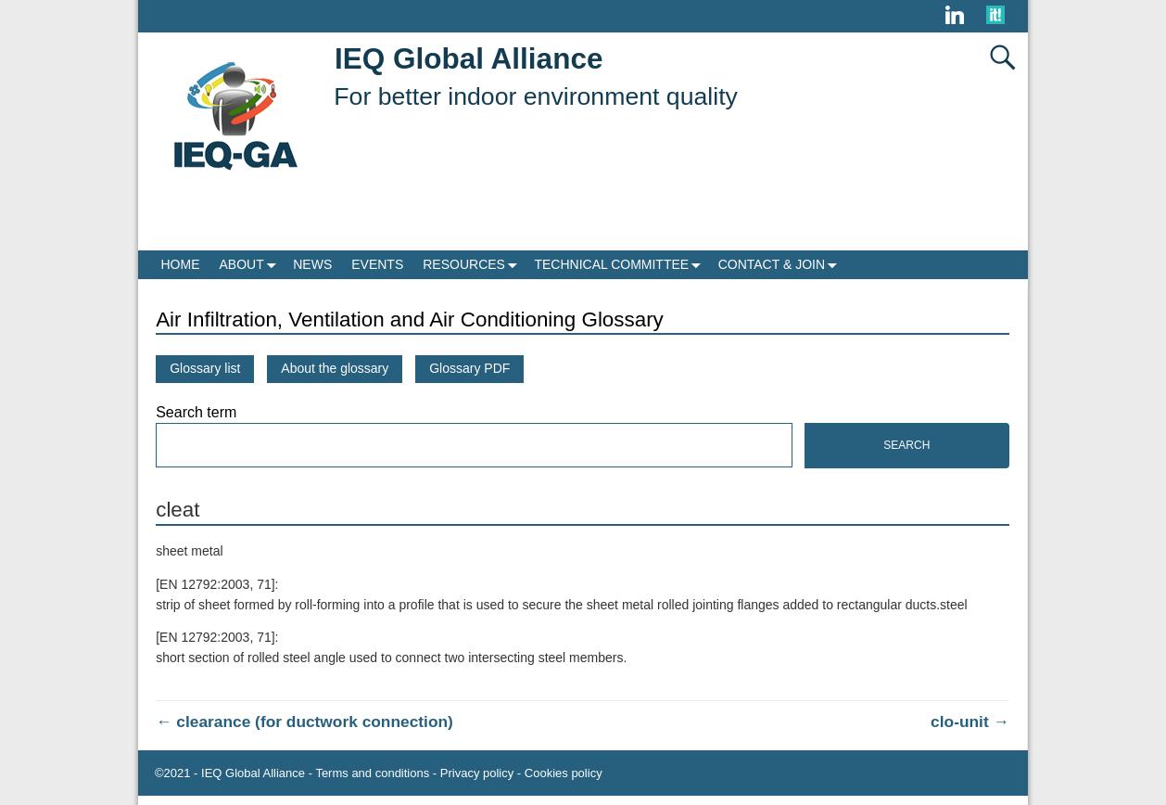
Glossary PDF (469, 368)
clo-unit (970, 721)
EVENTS (377, 264)
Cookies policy (563, 773)
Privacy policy (476, 773)
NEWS (312, 264)
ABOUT (252, 264)
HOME (180, 264)
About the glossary (334, 368)
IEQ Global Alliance (468, 58)
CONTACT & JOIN (781, 264)
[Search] (474, 445)
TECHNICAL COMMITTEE (621, 264)
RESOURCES (474, 264)
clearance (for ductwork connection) (304, 721)
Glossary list (205, 368)
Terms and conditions (372, 773)
